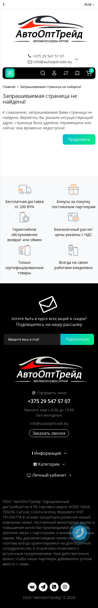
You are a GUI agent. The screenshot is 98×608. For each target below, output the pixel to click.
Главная (9, 87)
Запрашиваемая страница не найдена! (50, 87)
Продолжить (79, 139)
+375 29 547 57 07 (46, 56)
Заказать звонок (49, 433)
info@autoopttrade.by (50, 61)
